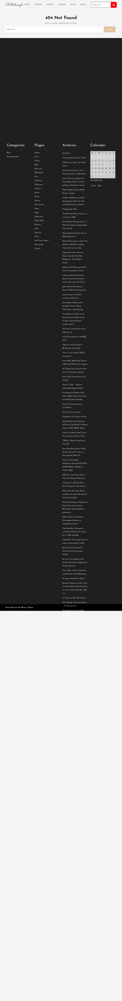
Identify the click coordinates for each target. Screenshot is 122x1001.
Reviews (38, 4)
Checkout (38, 278)
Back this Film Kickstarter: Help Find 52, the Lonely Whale (72, 648)
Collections (39, 282)
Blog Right (39, 270)
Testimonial (39, 342)
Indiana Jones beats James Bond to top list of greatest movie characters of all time (73, 376)
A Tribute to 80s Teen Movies (74, 695)
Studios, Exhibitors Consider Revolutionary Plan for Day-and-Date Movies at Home (73, 298)
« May (93, 283)
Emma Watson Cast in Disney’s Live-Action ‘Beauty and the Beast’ (74, 798)
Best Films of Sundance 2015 (73, 763)
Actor (37, 254)
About (83, 4)
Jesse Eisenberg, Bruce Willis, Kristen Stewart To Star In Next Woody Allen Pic (74, 549)
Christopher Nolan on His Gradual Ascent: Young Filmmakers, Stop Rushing (72, 403)
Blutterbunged (14, 4)
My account (39, 302)
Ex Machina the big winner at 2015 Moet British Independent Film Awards (74, 322)
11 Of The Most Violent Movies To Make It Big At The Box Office (74, 778)
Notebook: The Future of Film (74, 514)
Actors (37, 258)
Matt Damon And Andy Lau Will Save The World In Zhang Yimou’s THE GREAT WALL (74, 522)
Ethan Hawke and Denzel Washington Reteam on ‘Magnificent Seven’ (72, 618)
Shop (37, 326)
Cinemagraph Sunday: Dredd (74, 255)
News (37, 306)
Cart (36, 274)
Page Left (39, 314)
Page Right (39, 318)
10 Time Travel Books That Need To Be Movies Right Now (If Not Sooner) (74, 660)
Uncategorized (12, 254)
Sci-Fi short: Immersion (71, 510)
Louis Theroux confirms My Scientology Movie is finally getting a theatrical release (73, 279)
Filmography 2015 (69, 307)
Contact (38, 286)
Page (37, 310)
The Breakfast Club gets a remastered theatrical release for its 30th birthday (74, 629)
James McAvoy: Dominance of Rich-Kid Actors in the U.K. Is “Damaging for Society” (74, 739)
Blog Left (38, 266)
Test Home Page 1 (42, 338)
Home (27, 4)
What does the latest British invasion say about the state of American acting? (74, 591)
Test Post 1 (66, 251)
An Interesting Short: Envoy (73, 676)
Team (37, 334)
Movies (50, 4)
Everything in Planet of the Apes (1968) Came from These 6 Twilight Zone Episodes (74, 493)
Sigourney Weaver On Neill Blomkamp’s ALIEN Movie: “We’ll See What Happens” (73, 719)
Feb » (100, 283)
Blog (73, 4)
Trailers (62, 4)
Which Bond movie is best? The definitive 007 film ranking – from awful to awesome (74, 342)
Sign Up (38, 330)
